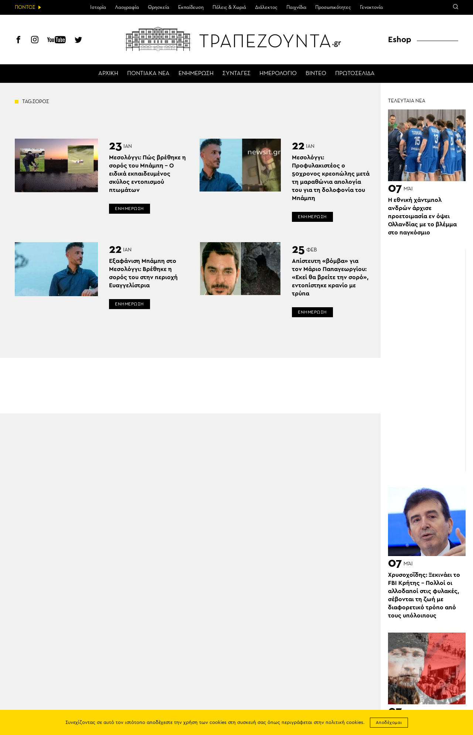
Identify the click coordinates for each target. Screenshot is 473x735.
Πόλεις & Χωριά (229, 7)
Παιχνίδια (296, 7)
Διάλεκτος (266, 7)
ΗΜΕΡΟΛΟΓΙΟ (278, 74)
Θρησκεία (158, 7)
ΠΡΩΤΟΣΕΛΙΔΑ (355, 74)
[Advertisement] (430, 360)
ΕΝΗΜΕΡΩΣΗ (196, 74)
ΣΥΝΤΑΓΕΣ (236, 74)
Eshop (399, 39)
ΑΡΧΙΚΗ (108, 74)
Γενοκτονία (371, 7)
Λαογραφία (127, 7)
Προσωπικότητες (333, 7)
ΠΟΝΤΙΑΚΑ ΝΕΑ (148, 74)
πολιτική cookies (344, 722)
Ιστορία (98, 7)
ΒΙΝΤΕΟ (316, 74)
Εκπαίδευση (191, 7)
